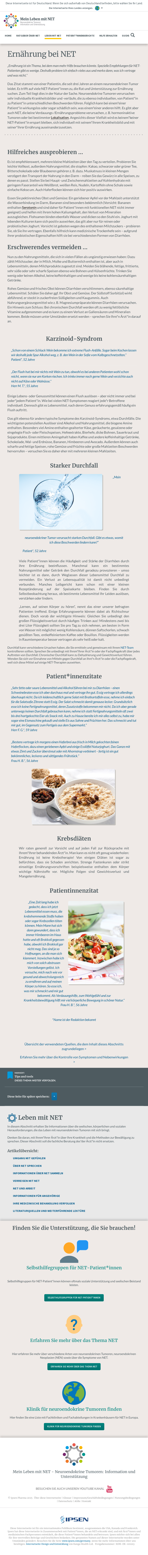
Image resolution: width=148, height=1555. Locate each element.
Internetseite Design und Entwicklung (47, 1544)
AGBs (77, 1501)
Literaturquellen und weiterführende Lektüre (49, 1211)
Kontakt (86, 1501)
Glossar (67, 1497)
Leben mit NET (53, 35)
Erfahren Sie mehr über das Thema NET (74, 1366)
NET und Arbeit (24, 1188)
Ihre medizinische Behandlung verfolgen (44, 1203)
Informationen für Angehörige (36, 1196)
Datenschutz (65, 1501)
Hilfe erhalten (108, 35)
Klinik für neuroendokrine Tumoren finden (74, 1426)
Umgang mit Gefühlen (29, 1158)
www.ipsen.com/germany (76, 1540)
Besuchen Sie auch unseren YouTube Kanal (74, 1488)
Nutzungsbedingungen (127, 1497)
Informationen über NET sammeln (38, 1173)
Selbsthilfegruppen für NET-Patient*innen (74, 1297)
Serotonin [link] (29, 207)
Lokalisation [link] (60, 117)
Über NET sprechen (27, 1166)
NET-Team (127, 647)
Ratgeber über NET (28, 35)
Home (8, 35)
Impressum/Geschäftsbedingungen (93, 1497)
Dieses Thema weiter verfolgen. (35, 1080)
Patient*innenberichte (80, 35)
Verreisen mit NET (26, 1181)
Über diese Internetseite (47, 1497)
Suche (128, 35)
